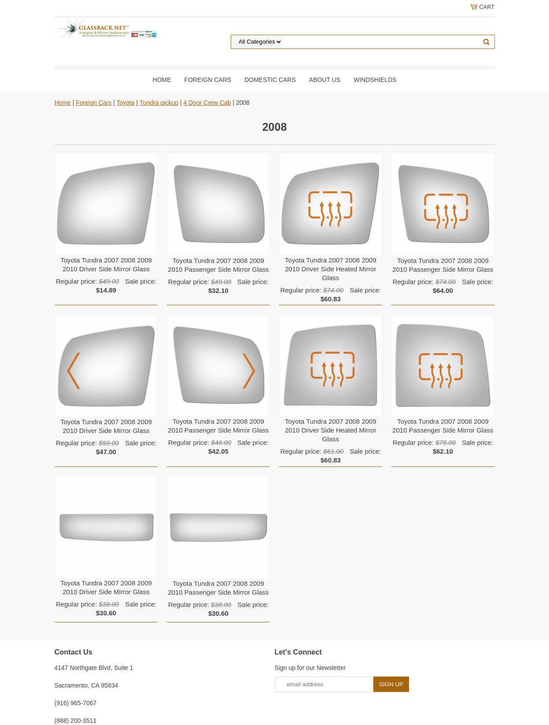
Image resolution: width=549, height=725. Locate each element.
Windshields (375, 79)
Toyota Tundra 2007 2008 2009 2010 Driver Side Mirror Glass (106, 264)
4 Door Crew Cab (207, 102)
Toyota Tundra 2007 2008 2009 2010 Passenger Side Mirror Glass (218, 265)
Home (162, 79)
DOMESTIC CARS (270, 79)
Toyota (125, 102)
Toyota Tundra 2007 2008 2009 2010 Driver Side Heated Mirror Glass (330, 268)
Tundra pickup (159, 102)
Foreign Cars (208, 79)
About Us (324, 79)
